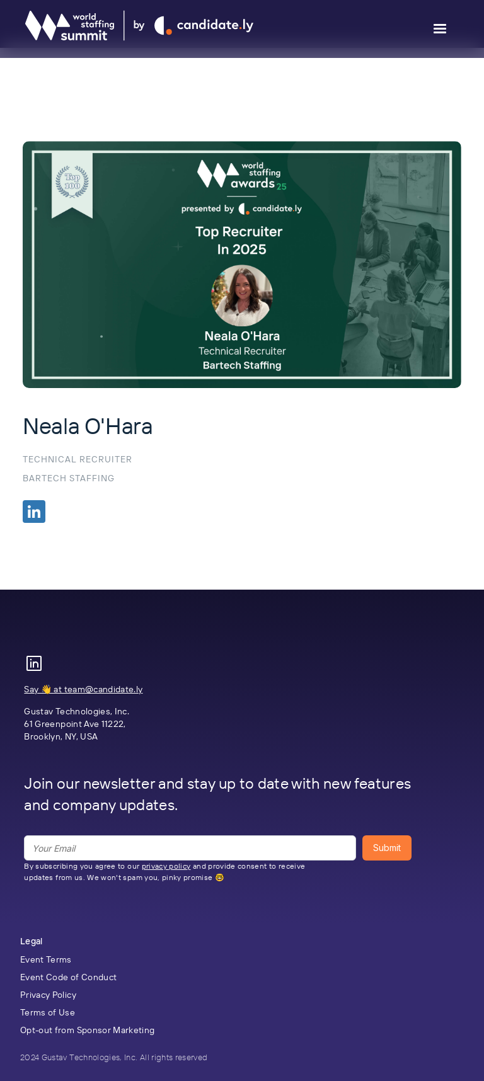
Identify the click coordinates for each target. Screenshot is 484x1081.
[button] (440, 29)
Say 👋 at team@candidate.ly (83, 689)
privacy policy (166, 866)
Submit (387, 847)
